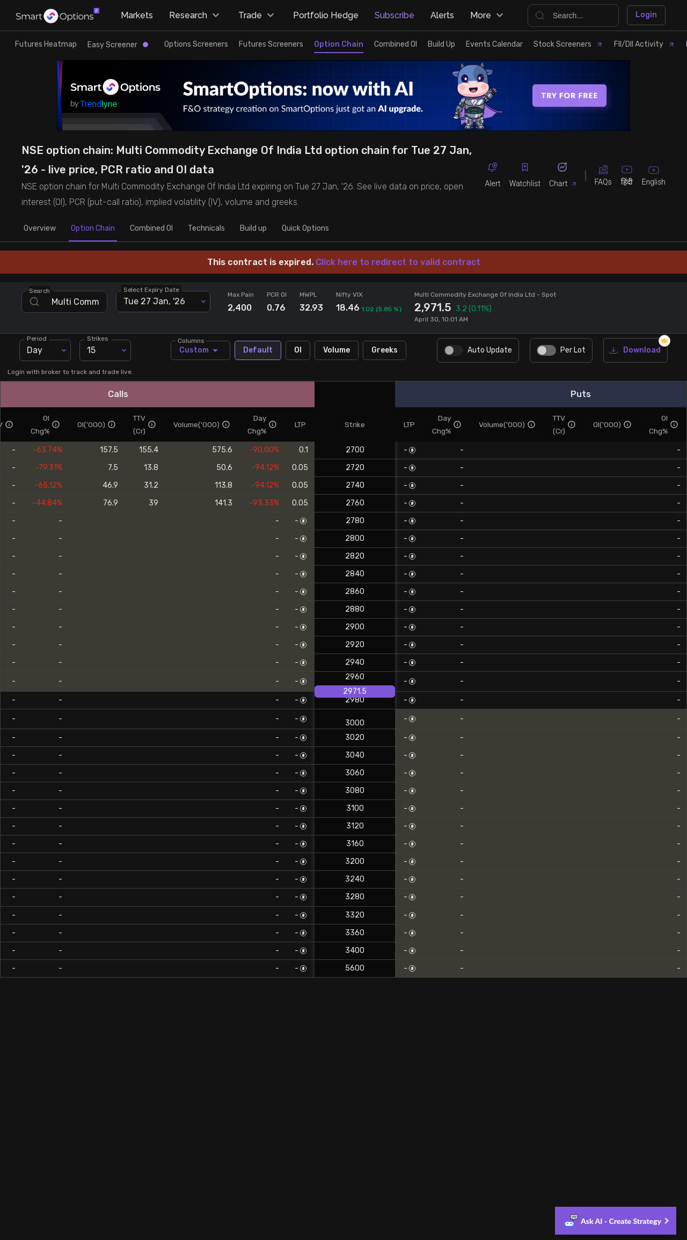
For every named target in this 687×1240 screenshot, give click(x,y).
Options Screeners (196, 44)
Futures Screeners (271, 44)
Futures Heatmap (46, 44)
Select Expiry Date (151, 289)
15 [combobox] (91, 350)
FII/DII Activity (644, 44)
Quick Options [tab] (305, 228)
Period (36, 338)
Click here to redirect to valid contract (398, 262)
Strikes (97, 338)
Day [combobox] (34, 350)
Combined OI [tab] (151, 228)
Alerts (442, 15)
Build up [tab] (253, 228)
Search (39, 290)
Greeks (384, 350)
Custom (200, 350)
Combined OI (395, 44)
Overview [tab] (39, 228)
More (488, 16)
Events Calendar (494, 44)
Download (635, 351)
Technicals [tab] (206, 228)
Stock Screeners (568, 44)
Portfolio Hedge (326, 15)
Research (195, 16)
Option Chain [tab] (93, 228)
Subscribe (394, 15)
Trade (257, 16)
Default (258, 350)
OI (298, 350)
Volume (336, 350)
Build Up (441, 44)
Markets (137, 15)
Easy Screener (117, 44)
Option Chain (338, 44)
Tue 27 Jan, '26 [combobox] (154, 301)
